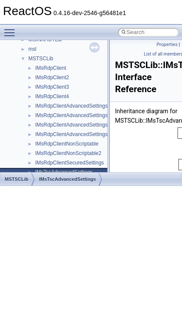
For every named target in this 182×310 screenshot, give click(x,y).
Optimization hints (35, 144)
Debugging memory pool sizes (49, 97)
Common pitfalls (33, 87)
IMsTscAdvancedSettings (67, 179)
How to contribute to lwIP (43, 68)
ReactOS (18, 40)
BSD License (29, 163)
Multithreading (31, 135)
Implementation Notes (40, 154)
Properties (167, 44)
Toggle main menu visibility (11, 29)
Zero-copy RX (30, 116)
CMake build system (38, 78)
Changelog (27, 59)
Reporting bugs (32, 106)
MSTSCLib (16, 179)
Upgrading (26, 49)
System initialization (37, 125)
